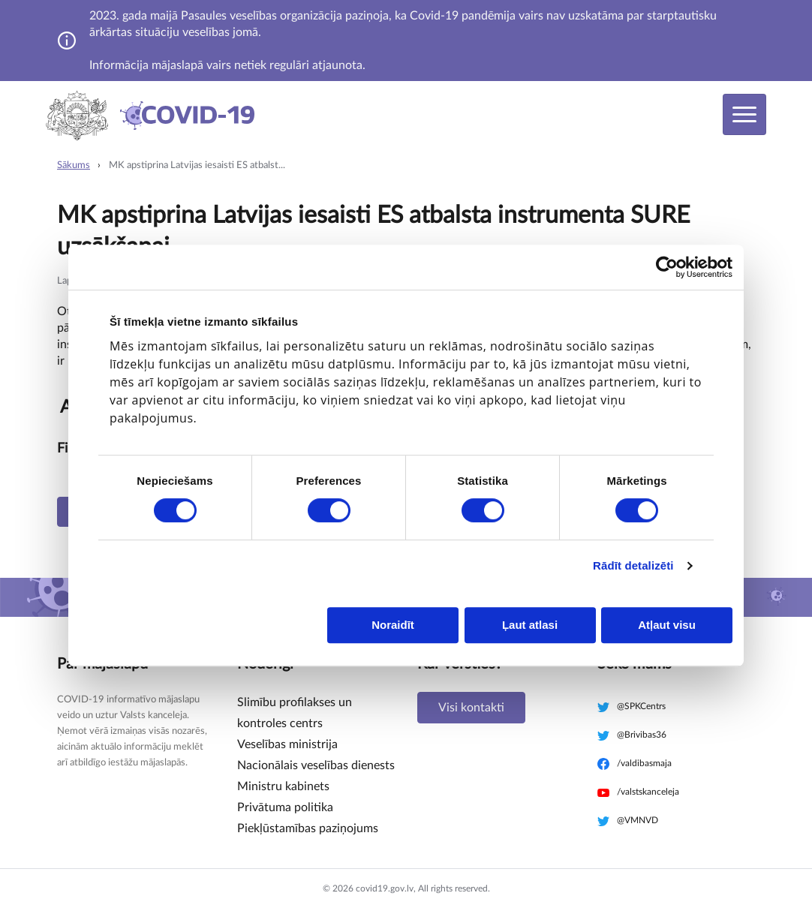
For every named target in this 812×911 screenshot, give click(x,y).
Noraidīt (392, 624)
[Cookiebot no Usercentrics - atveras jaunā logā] (666, 267)
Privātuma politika (285, 807)
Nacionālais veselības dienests (316, 765)
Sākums (73, 165)
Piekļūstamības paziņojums (307, 828)
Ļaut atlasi (530, 624)
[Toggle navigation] (744, 114)
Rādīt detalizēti (633, 565)
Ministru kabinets (283, 786)
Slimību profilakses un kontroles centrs (294, 712)
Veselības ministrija (287, 744)
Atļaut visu (667, 624)
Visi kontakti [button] (471, 708)
